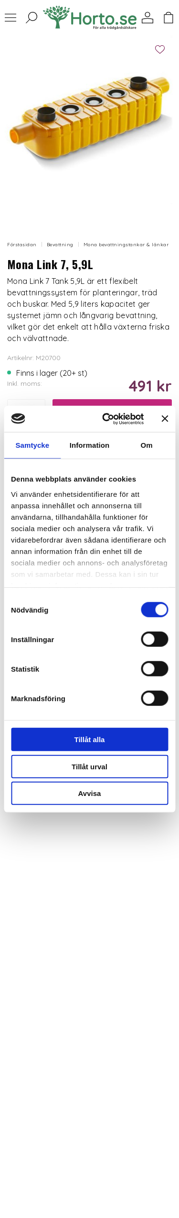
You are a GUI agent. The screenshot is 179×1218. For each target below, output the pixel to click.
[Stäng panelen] (164, 418)
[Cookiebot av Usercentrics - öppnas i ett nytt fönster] (107, 419)
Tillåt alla (89, 739)
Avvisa (89, 793)
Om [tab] (147, 445)
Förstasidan (22, 245)
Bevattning (60, 245)
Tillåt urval (89, 766)
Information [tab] (90, 445)
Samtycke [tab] (32, 445)
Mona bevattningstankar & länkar (126, 245)
